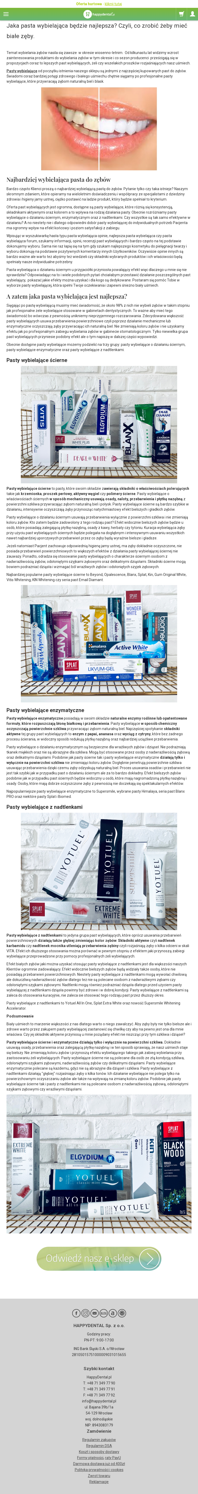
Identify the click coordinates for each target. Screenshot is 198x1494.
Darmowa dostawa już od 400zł (99, 1464)
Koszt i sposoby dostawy (99, 1452)
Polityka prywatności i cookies (99, 1470)
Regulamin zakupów (99, 1440)
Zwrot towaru (99, 1476)
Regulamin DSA (99, 1446)
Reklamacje (99, 1482)
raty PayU (113, 1458)
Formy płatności (90, 1458)
